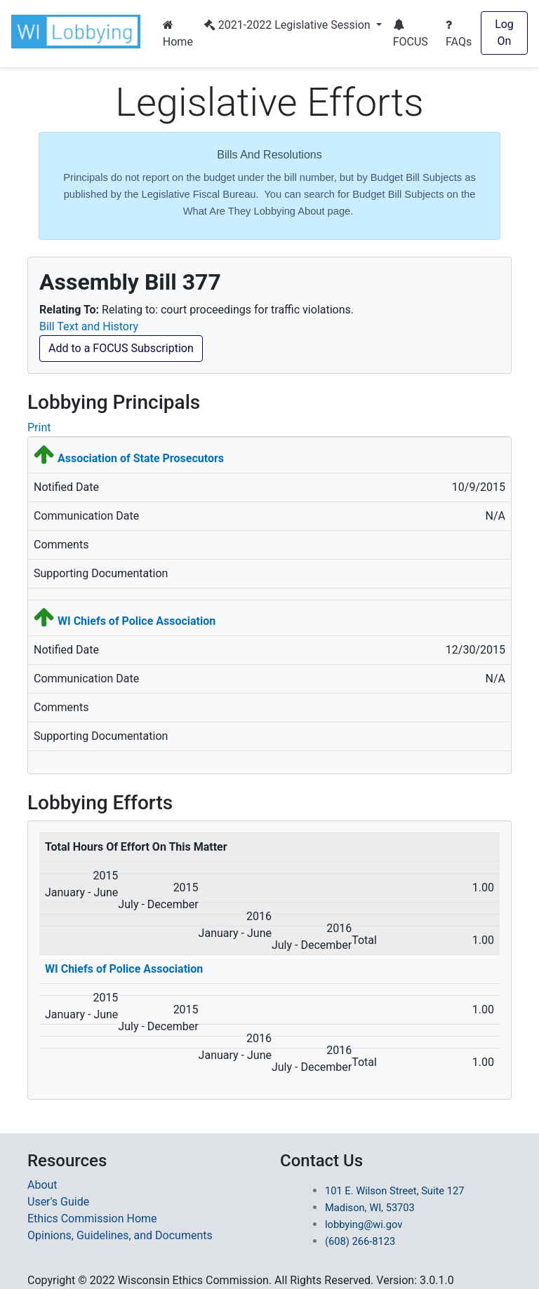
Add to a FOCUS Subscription (121, 348)
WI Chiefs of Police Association (136, 621)
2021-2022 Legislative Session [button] (288, 25)
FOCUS (410, 33)
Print (39, 427)
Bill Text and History (88, 326)
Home (178, 33)
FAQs (459, 33)
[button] (78, 31)
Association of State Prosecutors (141, 458)
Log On (504, 33)
